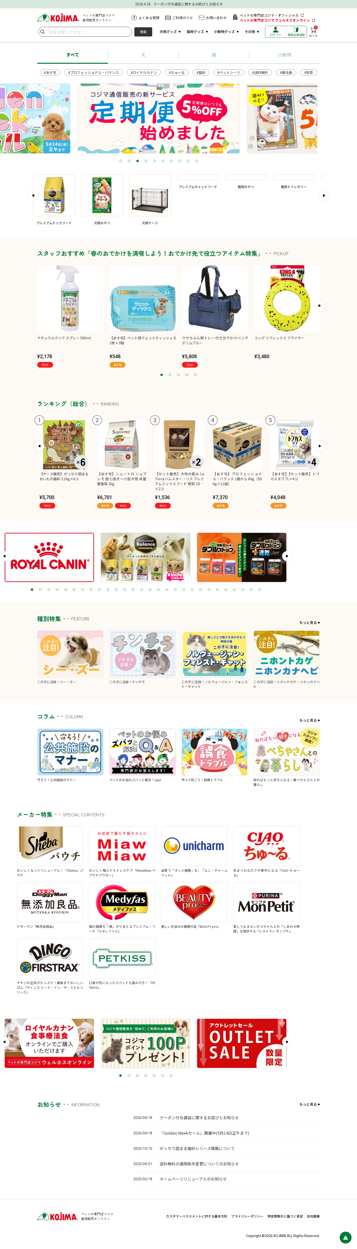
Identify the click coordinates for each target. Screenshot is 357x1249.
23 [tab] (250, 590)
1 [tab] (141, 161)
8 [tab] (200, 161)
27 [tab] (284, 590)
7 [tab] (191, 161)
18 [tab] (208, 590)
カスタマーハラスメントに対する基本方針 (196, 1216)
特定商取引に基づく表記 (285, 1216)
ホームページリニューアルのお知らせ (193, 1179)
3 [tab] (157, 161)
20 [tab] (225, 590)
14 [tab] (174, 590)
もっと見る (308, 622)
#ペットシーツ (228, 72)
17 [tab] (200, 590)
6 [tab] (183, 161)
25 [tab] (267, 590)
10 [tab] (216, 161)
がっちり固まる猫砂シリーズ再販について (197, 1148)
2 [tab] (149, 161)
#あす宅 (50, 72)
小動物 (284, 54)
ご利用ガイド (182, 17)
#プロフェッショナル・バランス (93, 72)
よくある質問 (149, 17)
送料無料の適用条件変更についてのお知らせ (199, 1164)
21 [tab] (233, 590)
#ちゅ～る (177, 72)
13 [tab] (166, 590)
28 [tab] (292, 590)
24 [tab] (259, 590)
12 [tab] (157, 590)
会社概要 (313, 1216)
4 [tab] (166, 161)
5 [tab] (174, 161)
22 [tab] (242, 590)
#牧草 (308, 72)
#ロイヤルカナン (144, 72)
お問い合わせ (216, 17)
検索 (143, 31)
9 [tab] (208, 161)
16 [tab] (191, 590)
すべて (72, 54)
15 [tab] (183, 590)
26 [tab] (275, 590)
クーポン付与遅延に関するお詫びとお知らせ (199, 1118)
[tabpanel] (152, 118)
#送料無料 (260, 72)
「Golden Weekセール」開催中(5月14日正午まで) (204, 1133)
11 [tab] (149, 590)
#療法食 (286, 72)
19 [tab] (216, 590)
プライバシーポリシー (247, 1216)
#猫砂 (201, 72)
